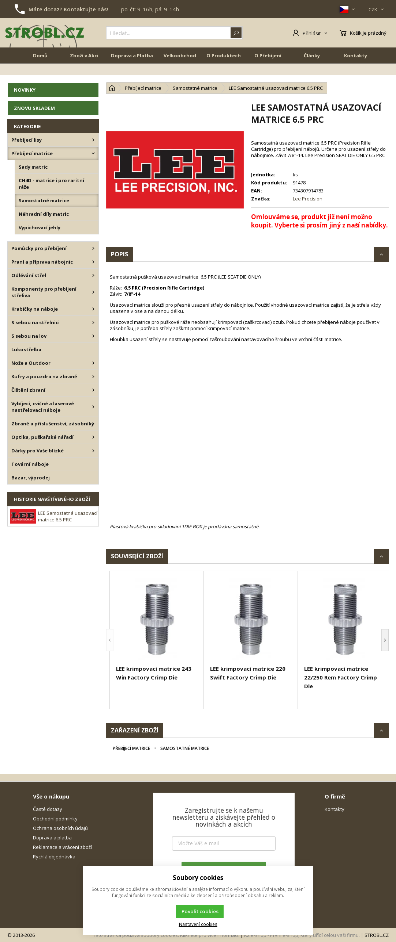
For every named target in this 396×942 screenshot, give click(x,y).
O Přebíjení (267, 70)
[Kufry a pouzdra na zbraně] (93, 376)
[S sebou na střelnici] (93, 322)
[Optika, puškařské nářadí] (93, 437)
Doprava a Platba (132, 70)
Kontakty (355, 70)
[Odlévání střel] (93, 275)
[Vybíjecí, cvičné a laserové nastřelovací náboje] (93, 407)
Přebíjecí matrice (131, 748)
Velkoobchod (180, 70)
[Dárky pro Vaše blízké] (93, 450)
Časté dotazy (47, 809)
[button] (109, 640)
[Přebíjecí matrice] (93, 153)
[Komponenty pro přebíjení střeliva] (93, 292)
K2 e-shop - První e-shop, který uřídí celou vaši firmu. (302, 935)
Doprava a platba (52, 837)
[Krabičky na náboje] (93, 309)
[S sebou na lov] (93, 336)
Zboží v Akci (84, 70)
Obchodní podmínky (55, 818)
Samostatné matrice (184, 748)
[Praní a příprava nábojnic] (93, 262)
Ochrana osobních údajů (60, 828)
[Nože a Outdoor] (93, 363)
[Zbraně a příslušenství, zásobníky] (93, 423)
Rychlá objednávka (54, 856)
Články (312, 70)
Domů (40, 70)
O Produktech (223, 70)
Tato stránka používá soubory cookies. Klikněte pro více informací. (166, 935)
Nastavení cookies (198, 924)
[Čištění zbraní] (93, 390)
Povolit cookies (200, 911)
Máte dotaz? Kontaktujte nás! (68, 9)
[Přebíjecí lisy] (93, 140)
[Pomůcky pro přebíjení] (93, 248)
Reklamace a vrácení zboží (62, 847)
